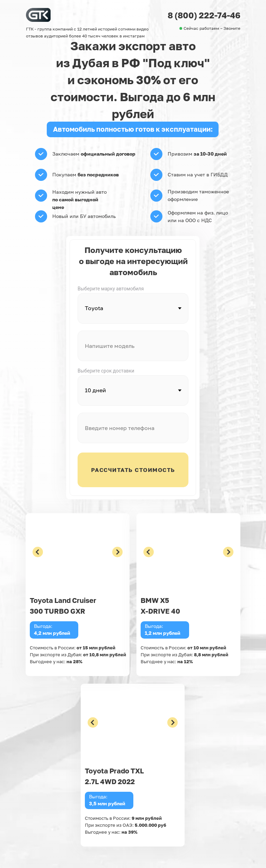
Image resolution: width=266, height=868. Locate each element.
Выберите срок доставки (106, 371)
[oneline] (133, 346)
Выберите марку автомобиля (111, 288)
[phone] (133, 428)
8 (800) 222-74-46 (204, 15)
